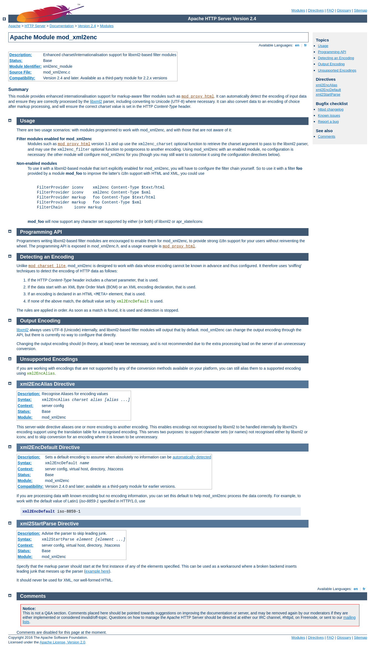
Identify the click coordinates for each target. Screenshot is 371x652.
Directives (316, 10)
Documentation (61, 26)
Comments (326, 136)
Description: (20, 55)
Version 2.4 (87, 26)
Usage (323, 46)
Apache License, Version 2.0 (62, 642)
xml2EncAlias (326, 85)
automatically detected (192, 457)
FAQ (330, 10)
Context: (25, 405)
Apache (14, 26)
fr (305, 45)
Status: (15, 60)
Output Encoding (331, 64)
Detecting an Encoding (336, 58)
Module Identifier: (25, 66)
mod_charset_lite (47, 266)
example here (97, 571)
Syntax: (25, 399)
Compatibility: (22, 78)
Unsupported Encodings (337, 70)
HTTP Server (35, 26)
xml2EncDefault (328, 90)
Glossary (344, 10)
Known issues (329, 115)
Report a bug (328, 121)
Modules (298, 10)
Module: (25, 417)
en (297, 45)
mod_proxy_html (197, 96)
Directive (64, 384)
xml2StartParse (328, 94)
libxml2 (96, 101)
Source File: (20, 72)
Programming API (332, 52)
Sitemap (360, 10)
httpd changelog (331, 109)
